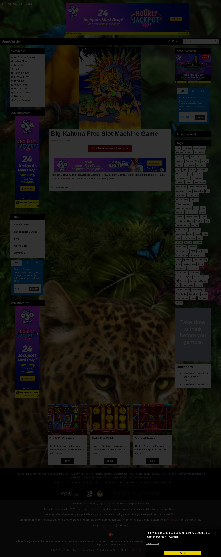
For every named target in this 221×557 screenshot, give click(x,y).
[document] (110, 278)
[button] (217, 533)
